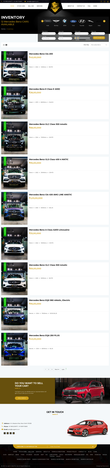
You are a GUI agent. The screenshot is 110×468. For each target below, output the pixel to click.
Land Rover (53, 454)
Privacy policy (72, 451)
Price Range (77, 36)
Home (12, 6)
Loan (95, 451)
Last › (63, 369)
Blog (90, 451)
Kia (47, 454)
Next (57, 369)
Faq (89, 6)
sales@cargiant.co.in (31, 1)
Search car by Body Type (40, 459)
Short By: (86, 44)
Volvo (58, 456)
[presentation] (42, 21)
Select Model (77, 31)
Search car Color (87, 459)
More (95, 6)
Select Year (60, 36)
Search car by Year (57, 459)
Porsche (98, 454)
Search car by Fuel (72, 459)
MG (87, 454)
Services (39, 6)
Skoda (105, 454)
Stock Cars (21, 6)
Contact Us (81, 6)
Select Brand (45, 31)
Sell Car (31, 6)
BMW (17, 454)
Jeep (42, 454)
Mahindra (68, 454)
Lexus (61, 454)
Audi (4, 454)
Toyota (52, 456)
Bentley (11, 454)
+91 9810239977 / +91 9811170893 (11, 1)
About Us (71, 6)
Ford (22, 454)
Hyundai (29, 454)
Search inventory (99, 37)
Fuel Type (44, 36)
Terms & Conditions (58, 451)
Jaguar (36, 454)
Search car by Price (23, 459)
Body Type (93, 31)
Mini (91, 454)
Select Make (61, 31)
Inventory (10, 29)
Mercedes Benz (79, 454)
